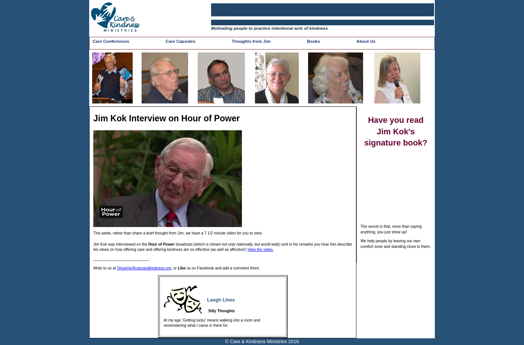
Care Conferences (111, 41)
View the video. (261, 249)
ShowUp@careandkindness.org (144, 268)
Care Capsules (180, 41)
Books (313, 41)
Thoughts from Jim (251, 41)
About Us (365, 41)
